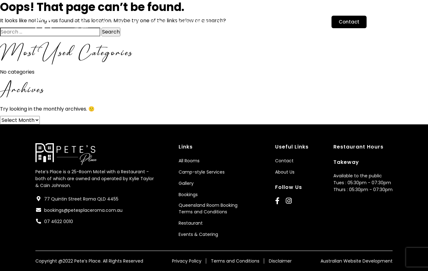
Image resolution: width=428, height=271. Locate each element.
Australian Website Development (357, 261)
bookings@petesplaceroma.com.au (83, 210)
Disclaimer (280, 261)
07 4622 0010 (58, 221)
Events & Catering (198, 234)
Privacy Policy (186, 261)
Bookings (272, 22)
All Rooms (189, 161)
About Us (128, 22)
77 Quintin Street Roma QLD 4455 (81, 199)
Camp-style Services (199, 22)
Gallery (242, 22)
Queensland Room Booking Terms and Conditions (208, 208)
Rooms (157, 22)
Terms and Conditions (235, 261)
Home (101, 22)
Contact (349, 21)
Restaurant (308, 22)
